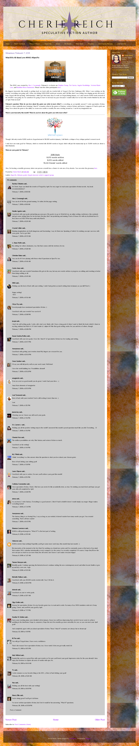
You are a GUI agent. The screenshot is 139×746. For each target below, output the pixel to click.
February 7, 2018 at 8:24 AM (21, 221)
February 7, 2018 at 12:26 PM (21, 329)
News (58, 44)
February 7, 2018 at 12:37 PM (21, 342)
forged (30, 175)
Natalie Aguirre (17, 211)
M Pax (14, 638)
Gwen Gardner (17, 361)
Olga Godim (16, 602)
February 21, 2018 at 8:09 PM (21, 688)
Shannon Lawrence (18, 528)
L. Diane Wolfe (17, 243)
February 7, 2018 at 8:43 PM (21, 521)
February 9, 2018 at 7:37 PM (21, 610)
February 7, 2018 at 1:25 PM (21, 405)
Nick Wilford (16, 655)
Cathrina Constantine (19, 484)
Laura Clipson (16, 471)
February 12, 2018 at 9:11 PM (21, 631)
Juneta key (15, 412)
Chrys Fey (15, 304)
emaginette (16, 378)
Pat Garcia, (73, 85)
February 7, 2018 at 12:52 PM (21, 371)
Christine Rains (17, 255)
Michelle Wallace (17, 577)
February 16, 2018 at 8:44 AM (21, 663)
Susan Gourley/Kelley (19, 336)
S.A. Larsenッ (16, 425)
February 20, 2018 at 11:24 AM (22, 676)
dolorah (14, 590)
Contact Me (121, 44)
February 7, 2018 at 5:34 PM (21, 507)
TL (13, 670)
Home (7, 44)
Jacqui (14, 321)
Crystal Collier (17, 228)
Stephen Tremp (63, 85)
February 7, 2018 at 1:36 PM (21, 418)
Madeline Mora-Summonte (25, 87)
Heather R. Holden (18, 617)
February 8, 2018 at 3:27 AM (21, 555)
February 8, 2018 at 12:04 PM (21, 583)
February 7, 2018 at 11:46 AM (21, 261)
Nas (13, 683)
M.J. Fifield (15, 454)
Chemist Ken (16, 437)
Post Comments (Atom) (23, 724)
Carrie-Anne (16, 268)
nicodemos (73, 738)
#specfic (14, 175)
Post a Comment (15, 710)
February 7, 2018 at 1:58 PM (21, 464)
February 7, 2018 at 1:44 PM (21, 447)
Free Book (79, 44)
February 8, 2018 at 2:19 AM (21, 534)
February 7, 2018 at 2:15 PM (21, 477)
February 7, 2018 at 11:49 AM (21, 276)
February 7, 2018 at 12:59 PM (21, 388)
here (59, 87)
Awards (91, 44)
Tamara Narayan (17, 562)
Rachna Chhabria (17, 184)
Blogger (88, 738)
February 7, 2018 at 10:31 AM (21, 236)
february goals (22, 175)
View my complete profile (120, 70)
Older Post (100, 719)
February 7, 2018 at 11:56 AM (21, 297)
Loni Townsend (17, 395)
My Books (67, 44)
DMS (13, 283)
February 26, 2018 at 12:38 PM (22, 705)
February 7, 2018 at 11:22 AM (21, 249)
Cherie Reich (128, 55)
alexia (14, 499)
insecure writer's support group (43, 175)
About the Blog (19, 44)
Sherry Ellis (16, 695)
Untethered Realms (105, 44)
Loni (13, 402)
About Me (48, 44)
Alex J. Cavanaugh (34, 85)
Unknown (15, 541)
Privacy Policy (35, 44)
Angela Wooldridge (83, 85)
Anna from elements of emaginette (23, 385)
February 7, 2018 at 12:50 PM (21, 354)
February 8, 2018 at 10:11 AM (21, 570)
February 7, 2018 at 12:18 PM (21, 314)
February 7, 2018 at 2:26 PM (21, 492)
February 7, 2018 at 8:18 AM (21, 192)
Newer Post (11, 719)
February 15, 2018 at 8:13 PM (21, 648)
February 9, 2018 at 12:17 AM (21, 595)
